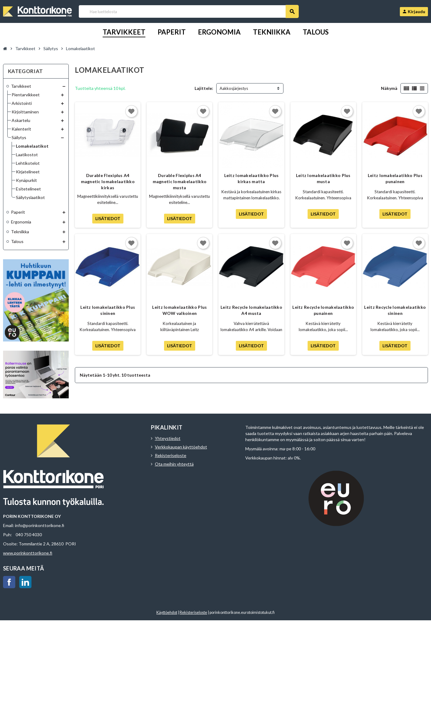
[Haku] (188, 11)
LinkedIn (25, 582)
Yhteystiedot (168, 438)
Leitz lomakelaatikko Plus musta (323, 178)
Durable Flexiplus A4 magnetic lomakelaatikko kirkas (108, 181)
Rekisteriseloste (170, 455)
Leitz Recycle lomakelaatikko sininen (395, 310)
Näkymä (389, 88)
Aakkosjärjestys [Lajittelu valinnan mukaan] (234, 88)
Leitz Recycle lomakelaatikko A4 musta (251, 310)
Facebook (9, 582)
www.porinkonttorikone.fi (27, 552)
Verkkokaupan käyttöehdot (181, 446)
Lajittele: (204, 88)
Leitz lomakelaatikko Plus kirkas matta (251, 178)
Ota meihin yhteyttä (174, 464)
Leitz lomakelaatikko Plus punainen (395, 178)
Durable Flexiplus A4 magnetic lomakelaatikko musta (179, 181)
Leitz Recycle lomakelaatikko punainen (323, 310)
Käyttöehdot (166, 612)
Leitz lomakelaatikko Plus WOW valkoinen (179, 310)
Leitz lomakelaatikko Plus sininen (107, 310)
